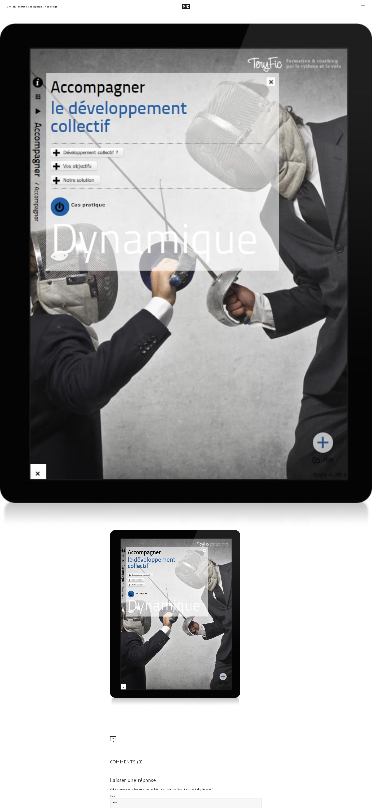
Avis (112, 796)
